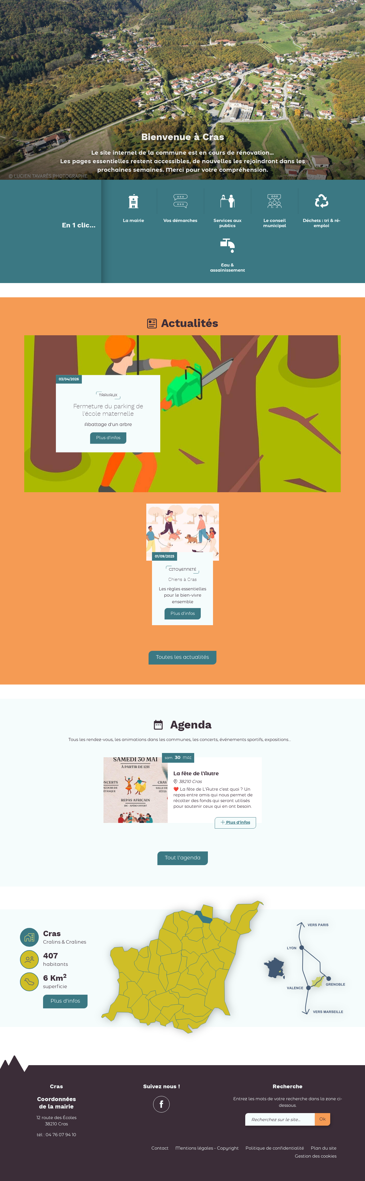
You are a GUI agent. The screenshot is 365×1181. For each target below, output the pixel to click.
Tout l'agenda (182, 858)
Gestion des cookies (315, 1156)
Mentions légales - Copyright (207, 1148)
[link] (325, 14)
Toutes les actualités (182, 657)
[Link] (235, 823)
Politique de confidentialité (275, 1148)
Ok (322, 1119)
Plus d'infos (108, 438)
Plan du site (323, 1148)
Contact (160, 1148)
